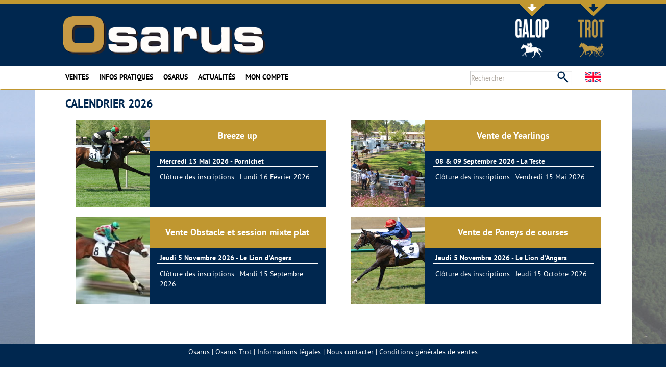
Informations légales (289, 351)
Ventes (77, 77)
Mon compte (266, 77)
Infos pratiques (126, 77)
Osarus (175, 77)
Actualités (216, 77)
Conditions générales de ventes (428, 351)
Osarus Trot (233, 351)
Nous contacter (350, 351)
